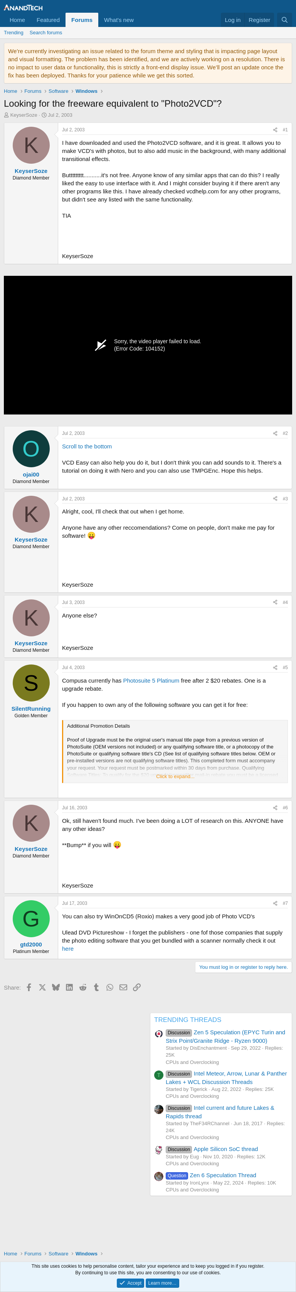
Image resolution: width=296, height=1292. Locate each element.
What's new (119, 20)
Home (17, 20)
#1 (285, 130)
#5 (285, 667)
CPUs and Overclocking (192, 1062)
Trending (14, 32)
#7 (285, 903)
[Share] (275, 130)
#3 (285, 499)
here (68, 948)
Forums (81, 20)
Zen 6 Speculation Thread (211, 1175)
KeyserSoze (23, 115)
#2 (285, 433)
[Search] (284, 20)
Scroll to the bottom (87, 446)
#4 (285, 602)
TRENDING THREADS (187, 1020)
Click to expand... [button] (175, 776)
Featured (48, 20)
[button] (140, 20)
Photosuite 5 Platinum (151, 680)
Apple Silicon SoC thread (212, 1149)
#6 (285, 807)
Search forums (46, 32)
